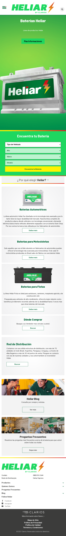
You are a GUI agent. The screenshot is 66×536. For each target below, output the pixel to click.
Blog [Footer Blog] (3, 493)
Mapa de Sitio (33, 520)
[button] (62, 9)
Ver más (33, 410)
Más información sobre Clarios (35, 516)
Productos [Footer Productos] (6, 483)
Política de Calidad (33, 525)
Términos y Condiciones (33, 528)
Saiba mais (33, 230)
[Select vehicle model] (33, 162)
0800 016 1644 (38, 475)
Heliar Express (38, 478)
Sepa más (33, 450)
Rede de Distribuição (9, 478)
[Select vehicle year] (33, 150)
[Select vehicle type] (33, 144)
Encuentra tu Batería (33, 169)
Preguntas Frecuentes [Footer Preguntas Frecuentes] (11, 490)
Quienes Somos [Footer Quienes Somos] (8, 486)
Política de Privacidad (33, 523)
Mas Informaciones (33, 41)
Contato (4, 475)
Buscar (33, 328)
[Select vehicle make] (33, 156)
